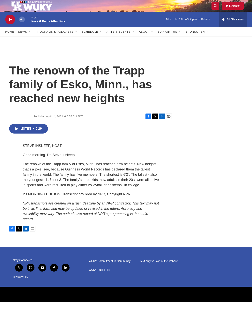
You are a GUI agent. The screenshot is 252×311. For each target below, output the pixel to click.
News (22, 40)
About (144, 40)
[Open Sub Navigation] (30, 40)
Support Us (167, 40)
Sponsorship (197, 40)
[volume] (22, 28)
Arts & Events (118, 40)
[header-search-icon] (217, 10)
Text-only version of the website (159, 269)
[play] (10, 28)
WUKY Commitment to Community (109, 269)
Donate (237, 10)
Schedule (90, 40)
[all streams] (233, 28)
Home (9, 40)
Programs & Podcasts (54, 40)
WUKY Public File (99, 278)
